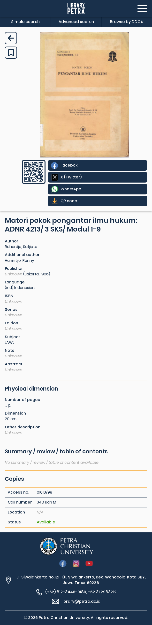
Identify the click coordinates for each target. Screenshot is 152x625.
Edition (11, 323)
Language (15, 282)
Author (11, 241)
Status (14, 522)
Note (10, 350)
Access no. (18, 492)
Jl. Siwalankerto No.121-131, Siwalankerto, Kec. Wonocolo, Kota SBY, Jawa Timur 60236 (80, 579)
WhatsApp (71, 189)
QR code (69, 201)
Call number (20, 502)
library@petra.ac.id (80, 601)
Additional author (22, 254)
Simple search (25, 21)
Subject (12, 337)
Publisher (14, 268)
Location (16, 512)
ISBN (9, 296)
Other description (22, 427)
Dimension (15, 413)
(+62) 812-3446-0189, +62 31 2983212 (81, 592)
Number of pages (22, 399)
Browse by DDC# (127, 21)
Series (11, 309)
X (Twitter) (71, 177)
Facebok (69, 165)
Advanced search (76, 21)
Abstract (14, 364)
